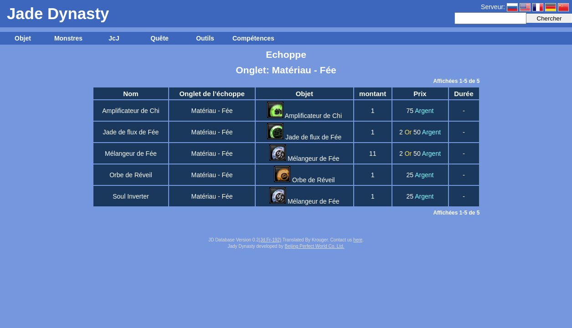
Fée (227, 110)
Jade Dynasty (58, 13)
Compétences (252, 38)
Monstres (68, 38)
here (357, 239)
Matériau (203, 110)
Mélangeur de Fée (131, 153)
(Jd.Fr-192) (270, 239)
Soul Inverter (131, 196)
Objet (23, 38)
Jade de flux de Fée (131, 132)
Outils (205, 38)
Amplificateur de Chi (130, 110)
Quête (159, 38)
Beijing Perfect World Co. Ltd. (315, 246)
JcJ (113, 38)
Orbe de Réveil (130, 175)
